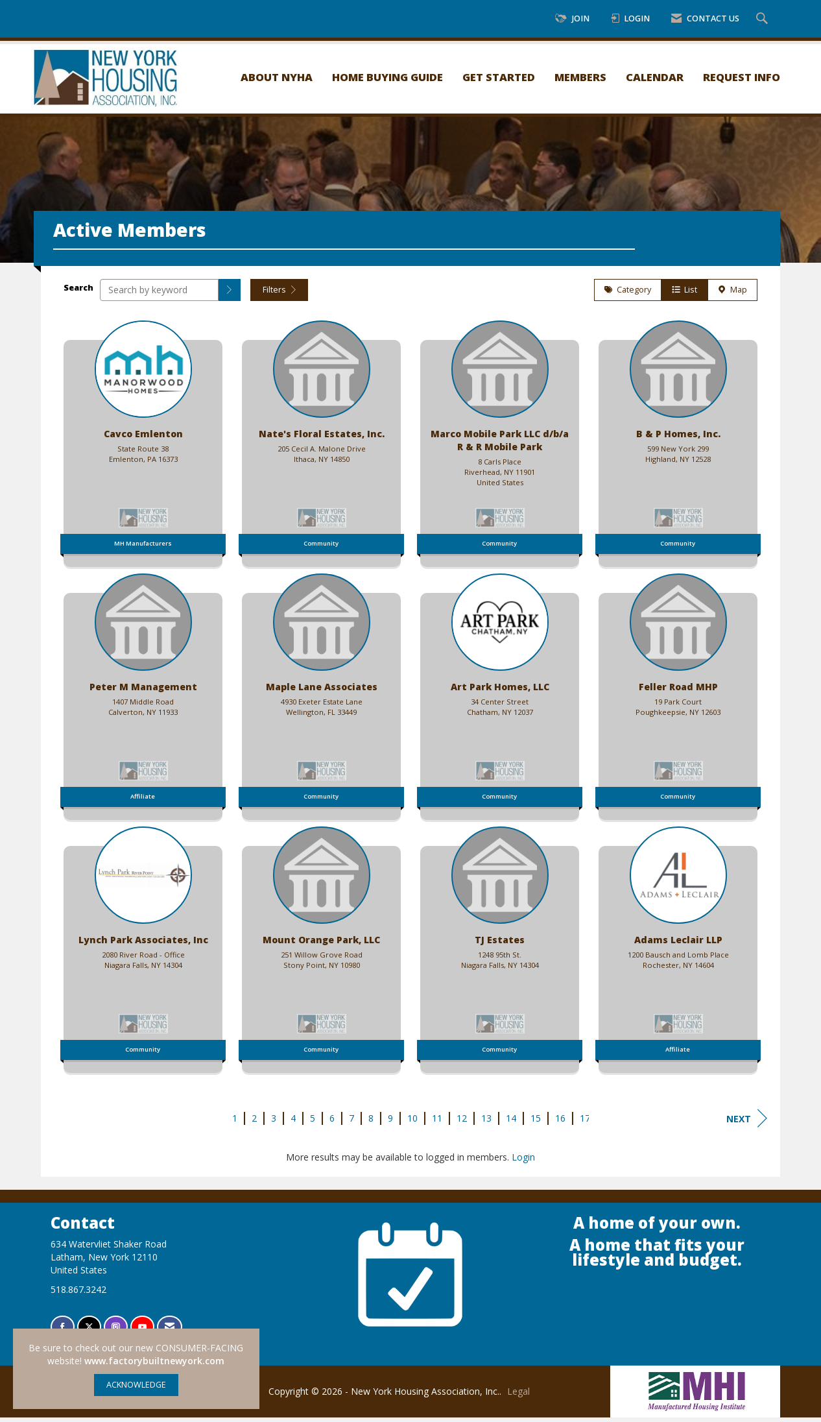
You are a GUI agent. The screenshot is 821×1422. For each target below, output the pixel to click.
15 (535, 1122)
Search (78, 292)
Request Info (741, 76)
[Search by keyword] (159, 294)
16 (560, 1122)
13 (486, 1122)
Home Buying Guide (387, 76)
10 (412, 1122)
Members (580, 76)
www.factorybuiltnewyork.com (154, 1361)
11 (437, 1122)
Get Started (498, 76)
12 (462, 1122)
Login (523, 1161)
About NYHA (277, 76)
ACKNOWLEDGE (136, 1384)
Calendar (655, 76)
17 (585, 1122)
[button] (230, 294)
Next (746, 1123)
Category (627, 294)
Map (732, 294)
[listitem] (143, 445)
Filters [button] (279, 294)
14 (511, 1122)
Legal (518, 1396)
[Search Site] (763, 19)
